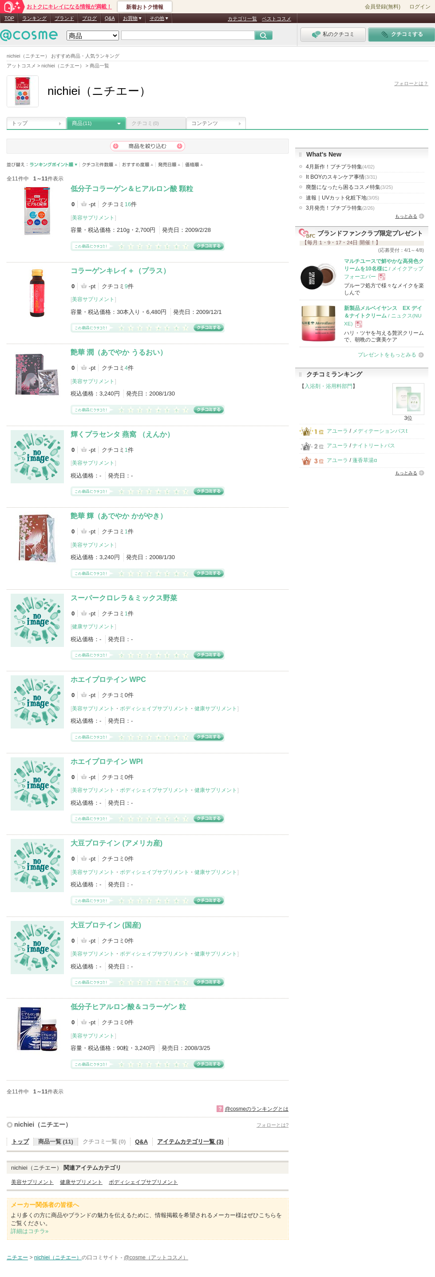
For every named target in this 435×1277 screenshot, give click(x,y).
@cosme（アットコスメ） (156, 1257)
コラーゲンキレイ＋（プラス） (120, 270)
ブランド (64, 18)
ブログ (89, 18)
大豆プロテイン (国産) (106, 925)
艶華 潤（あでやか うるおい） (119, 352)
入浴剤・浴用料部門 (328, 386)
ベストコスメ (276, 18)
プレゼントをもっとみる (387, 355)
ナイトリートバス (373, 446)
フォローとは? (273, 1125)
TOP (9, 18)
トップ (20, 123)
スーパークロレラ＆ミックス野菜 (124, 598)
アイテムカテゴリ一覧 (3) (190, 1141)
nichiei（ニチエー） (42, 1124)
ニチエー (17, 1257)
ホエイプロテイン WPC (108, 679)
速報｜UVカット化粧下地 (342, 198)
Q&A (110, 18)
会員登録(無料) (382, 7)
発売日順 (169, 164)
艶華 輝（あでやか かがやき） (119, 516)
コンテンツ (204, 123)
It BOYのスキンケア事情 (341, 177)
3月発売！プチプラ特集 (340, 208)
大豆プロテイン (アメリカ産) (116, 843)
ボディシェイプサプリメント (154, 708)
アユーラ (337, 431)
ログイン (420, 7)
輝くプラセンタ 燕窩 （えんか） (122, 434)
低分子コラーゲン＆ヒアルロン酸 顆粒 (132, 188)
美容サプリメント (93, 218)
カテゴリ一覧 (242, 18)
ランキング (34, 18)
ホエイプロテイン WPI (107, 761)
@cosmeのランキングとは (257, 1109)
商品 (81, 123)
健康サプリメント (93, 626)
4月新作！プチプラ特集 (340, 167)
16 (128, 204)
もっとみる (406, 216)
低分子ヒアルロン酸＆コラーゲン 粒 (128, 1007)
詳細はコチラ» (29, 1231)
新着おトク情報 (144, 7)
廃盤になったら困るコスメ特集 (349, 187)
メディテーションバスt (379, 431)
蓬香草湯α (364, 460)
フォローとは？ (411, 83)
